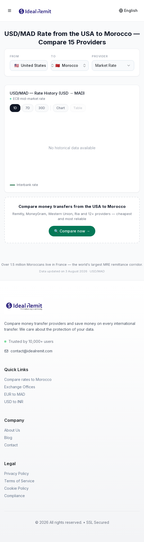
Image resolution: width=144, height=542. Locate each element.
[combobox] (29, 65)
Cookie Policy (16, 488)
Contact (11, 445)
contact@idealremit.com (28, 351)
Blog (8, 437)
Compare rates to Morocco (28, 379)
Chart (60, 108)
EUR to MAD (14, 394)
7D (27, 108)
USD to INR (13, 401)
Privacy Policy (16, 473)
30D (41, 108)
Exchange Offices (19, 387)
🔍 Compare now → (72, 231)
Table (77, 108)
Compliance (14, 495)
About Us (12, 430)
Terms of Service (19, 481)
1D (15, 108)
